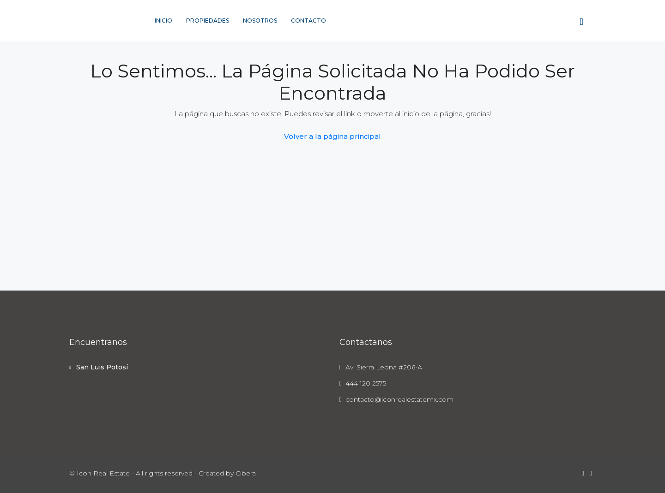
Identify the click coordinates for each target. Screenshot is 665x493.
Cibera (246, 473)
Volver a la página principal (332, 136)
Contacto (308, 20)
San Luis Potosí (102, 367)
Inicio (163, 20)
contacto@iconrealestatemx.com (399, 399)
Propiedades (207, 20)
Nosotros (260, 20)
